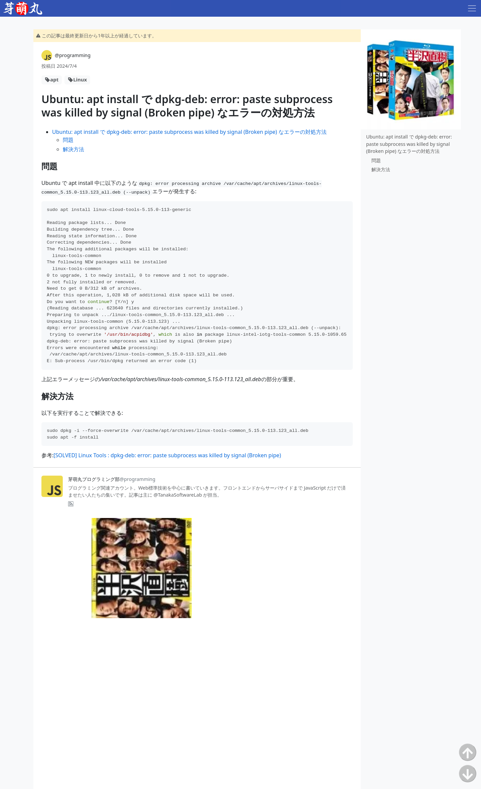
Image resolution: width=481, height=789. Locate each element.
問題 (68, 140)
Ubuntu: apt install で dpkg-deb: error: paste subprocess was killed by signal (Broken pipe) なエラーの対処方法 (189, 132)
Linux (80, 79)
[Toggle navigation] (472, 8)
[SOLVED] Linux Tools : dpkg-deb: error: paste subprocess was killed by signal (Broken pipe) (167, 455)
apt (54, 79)
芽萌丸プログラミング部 (111, 479)
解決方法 (73, 149)
